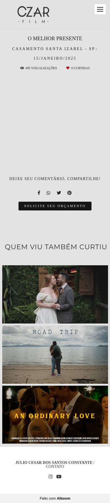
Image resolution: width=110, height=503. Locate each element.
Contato (55, 467)
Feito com (55, 498)
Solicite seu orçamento (55, 206)
